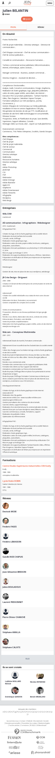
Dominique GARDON (13, 697)
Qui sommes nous (13, 721)
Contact (22, 721)
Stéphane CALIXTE (11, 647)
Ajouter (28, 19)
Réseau (41, 27)
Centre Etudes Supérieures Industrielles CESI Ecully (27, 466)
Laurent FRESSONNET (13, 602)
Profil (13, 27)
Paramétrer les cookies (29, 723)
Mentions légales (44, 723)
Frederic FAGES (9, 526)
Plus (27, 658)
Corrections (25, 725)
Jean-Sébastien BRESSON (14, 572)
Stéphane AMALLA (11, 632)
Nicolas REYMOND (37, 682)
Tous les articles (14, 725)
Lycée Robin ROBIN (12, 481)
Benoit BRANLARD (37, 697)
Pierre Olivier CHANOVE (14, 617)
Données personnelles (13, 723)
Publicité (29, 721)
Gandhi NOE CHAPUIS (13, 556)
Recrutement (38, 721)
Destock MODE (9, 511)
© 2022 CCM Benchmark (38, 725)
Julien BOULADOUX (12, 587)
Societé (46, 721)
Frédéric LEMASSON (12, 541)
